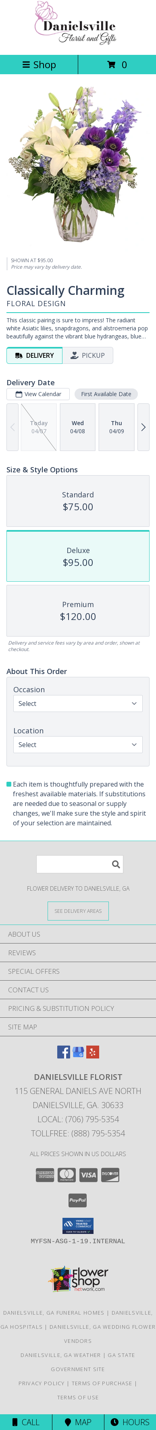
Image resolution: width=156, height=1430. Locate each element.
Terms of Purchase (102, 1383)
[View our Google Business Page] (78, 1055)
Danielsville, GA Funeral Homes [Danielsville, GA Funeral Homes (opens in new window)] (54, 1312)
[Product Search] (79, 864)
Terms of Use (78, 1397)
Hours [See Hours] (130, 1422)
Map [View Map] (78, 1422)
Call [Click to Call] (26, 1422)
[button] (78, 1226)
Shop (39, 64)
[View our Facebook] (63, 1055)
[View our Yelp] (92, 1055)
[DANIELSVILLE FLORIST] (78, 43)
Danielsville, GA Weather (61, 1355)
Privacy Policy (42, 1383)
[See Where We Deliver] (78, 910)
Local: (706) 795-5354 (78, 1119)
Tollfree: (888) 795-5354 (78, 1133)
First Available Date (106, 394)
